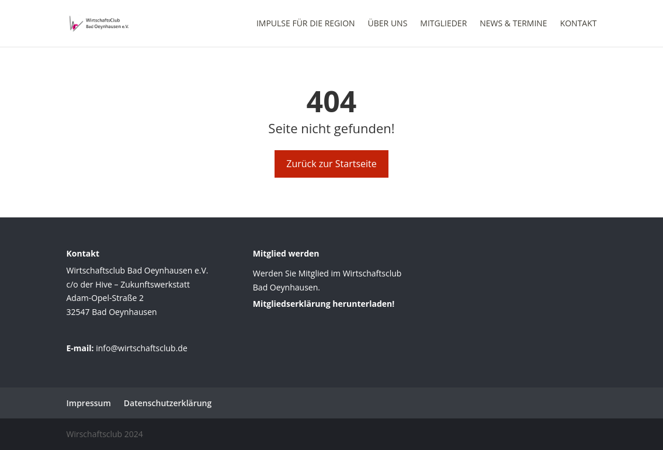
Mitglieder (443, 24)
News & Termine (513, 24)
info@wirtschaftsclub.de (142, 348)
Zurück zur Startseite (331, 163)
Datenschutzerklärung (167, 403)
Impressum (89, 403)
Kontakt (578, 24)
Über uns (388, 24)
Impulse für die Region (305, 24)
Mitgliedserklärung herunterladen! (323, 303)
